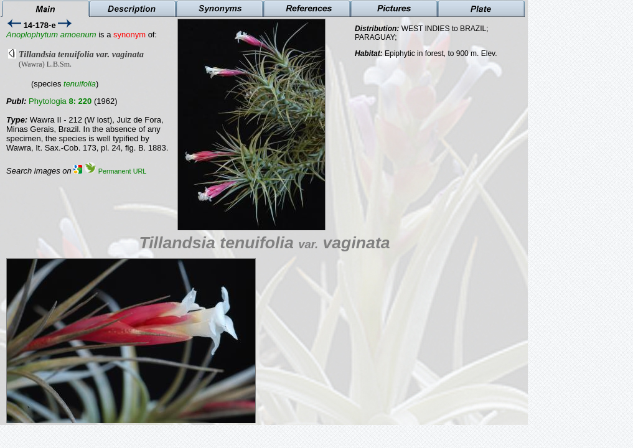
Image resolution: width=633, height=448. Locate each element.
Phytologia (60, 101)
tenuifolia (79, 83)
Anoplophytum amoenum (51, 34)
